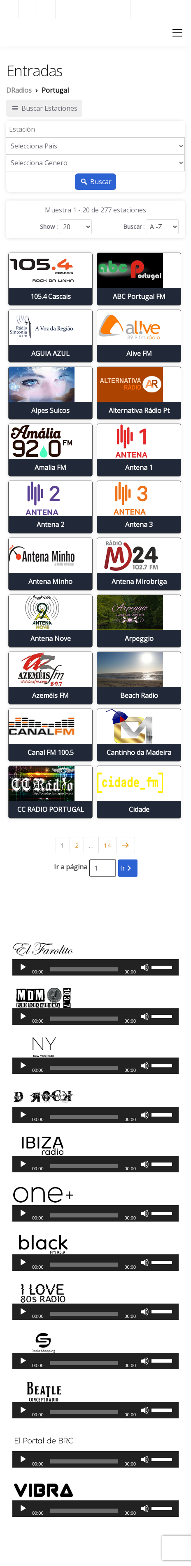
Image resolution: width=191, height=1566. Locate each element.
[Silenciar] (145, 967)
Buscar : (133, 227)
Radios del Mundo (161, 9)
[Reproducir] (23, 967)
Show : (49, 227)
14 (107, 845)
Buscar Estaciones (44, 108)
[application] (95, 967)
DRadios (20, 32)
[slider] (84, 969)
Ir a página (70, 867)
